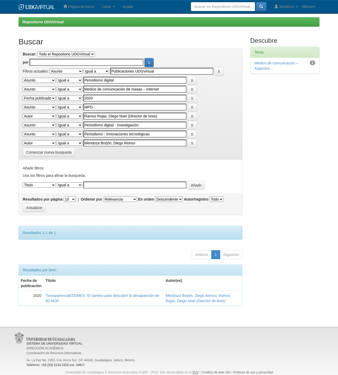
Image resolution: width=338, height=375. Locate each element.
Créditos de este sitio (216, 372)
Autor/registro (196, 199)
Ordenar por (91, 199)
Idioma (309, 6)
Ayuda (128, 6)
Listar (108, 6)
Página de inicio (78, 6)
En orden (146, 199)
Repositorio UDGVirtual (43, 22)
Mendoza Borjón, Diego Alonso (191, 295)
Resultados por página (43, 199)
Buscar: (29, 54)
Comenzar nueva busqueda (49, 152)
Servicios (286, 6)
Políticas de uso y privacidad (253, 372)
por (26, 62)
